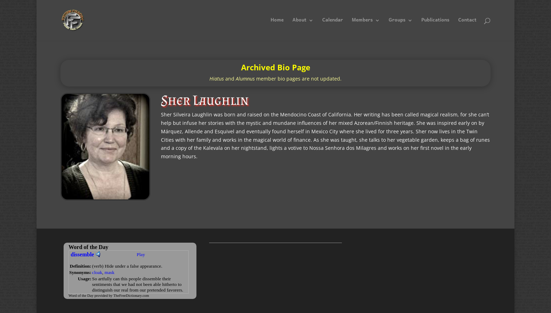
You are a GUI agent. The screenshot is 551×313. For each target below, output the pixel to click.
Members (362, 22)
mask (110, 272)
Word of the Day (81, 296)
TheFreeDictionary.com (131, 296)
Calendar (332, 22)
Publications (435, 22)
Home (277, 22)
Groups (397, 22)
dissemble (82, 254)
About (299, 22)
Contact (467, 22)
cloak (97, 272)
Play (141, 254)
